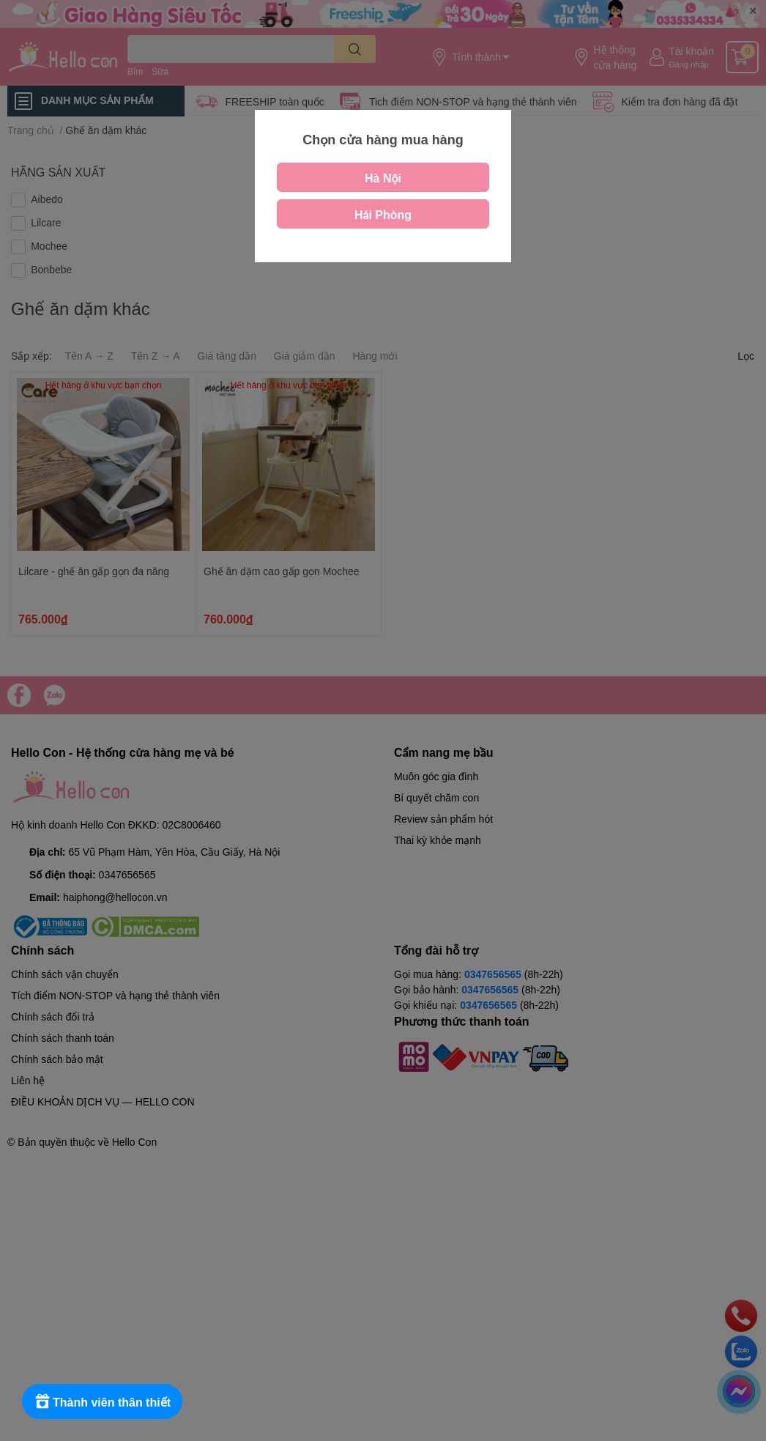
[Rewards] (102, 1401)
